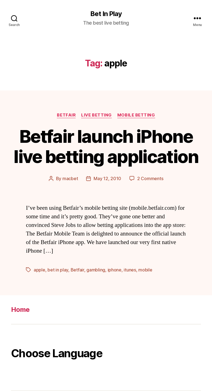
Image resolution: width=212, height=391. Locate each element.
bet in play (57, 270)
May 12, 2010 (107, 178)
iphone (114, 270)
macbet (70, 178)
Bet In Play (106, 14)
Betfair (66, 115)
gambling (95, 270)
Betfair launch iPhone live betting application (106, 146)
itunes (130, 270)
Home (20, 309)
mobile (145, 270)
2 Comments (150, 178)
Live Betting (96, 115)
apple (39, 270)
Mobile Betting (136, 115)
